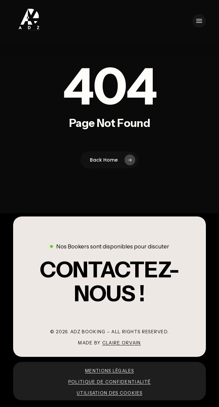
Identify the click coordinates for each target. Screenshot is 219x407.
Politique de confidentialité (109, 381)
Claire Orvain (121, 342)
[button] (199, 21)
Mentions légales (109, 370)
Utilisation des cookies (109, 393)
